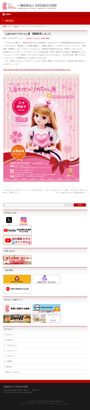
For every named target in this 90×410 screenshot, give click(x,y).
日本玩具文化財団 (42, 401)
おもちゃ (9, 334)
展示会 (48, 38)
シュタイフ (10, 351)
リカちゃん (36, 38)
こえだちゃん (11, 345)
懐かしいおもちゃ (13, 372)
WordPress (33, 404)
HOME (5, 26)
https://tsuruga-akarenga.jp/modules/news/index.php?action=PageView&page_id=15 (36, 70)
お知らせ (16, 26)
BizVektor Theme (45, 404)
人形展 (43, 38)
